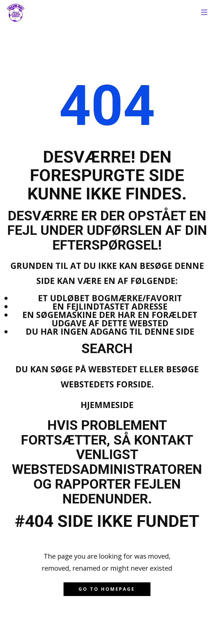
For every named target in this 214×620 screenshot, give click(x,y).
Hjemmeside (107, 405)
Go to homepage (107, 589)
